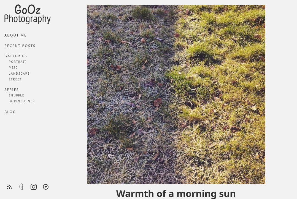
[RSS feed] (9, 187)
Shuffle (16, 95)
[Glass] (21, 187)
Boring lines (22, 101)
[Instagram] (33, 187)
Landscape (19, 73)
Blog (10, 111)
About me (15, 35)
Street (15, 79)
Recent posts (20, 45)
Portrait (17, 62)
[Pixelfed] (45, 187)
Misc (13, 67)
